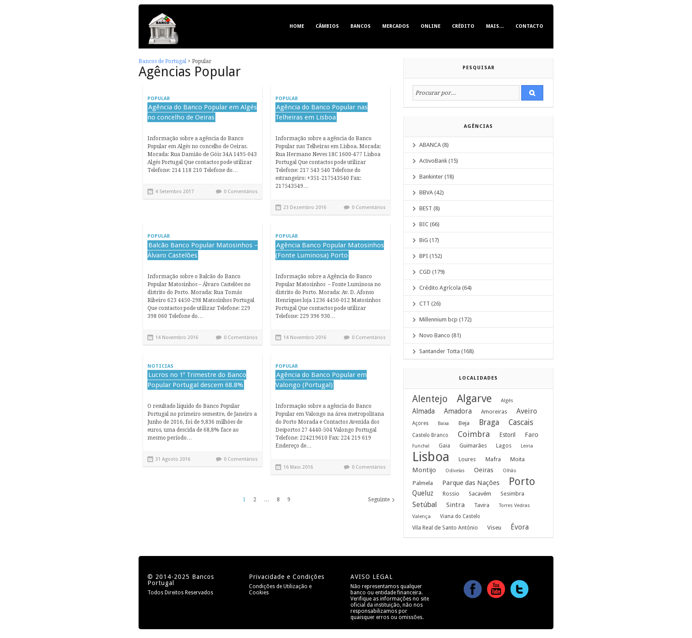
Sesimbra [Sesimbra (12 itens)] (512, 493)
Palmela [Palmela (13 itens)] (422, 482)
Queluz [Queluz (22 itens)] (422, 493)
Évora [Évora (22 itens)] (520, 527)
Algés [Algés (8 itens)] (507, 400)
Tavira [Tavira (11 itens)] (481, 505)
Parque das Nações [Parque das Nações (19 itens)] (471, 483)
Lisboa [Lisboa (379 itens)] (430, 456)
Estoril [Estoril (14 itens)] (507, 434)
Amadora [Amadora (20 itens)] (458, 411)
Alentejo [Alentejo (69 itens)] (430, 399)
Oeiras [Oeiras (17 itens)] (483, 470)
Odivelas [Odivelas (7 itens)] (455, 471)
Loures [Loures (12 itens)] (467, 459)
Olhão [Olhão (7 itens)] (509, 471)
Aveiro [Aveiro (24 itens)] (526, 411)
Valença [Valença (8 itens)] (421, 516)
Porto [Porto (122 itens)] (522, 481)
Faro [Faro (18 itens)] (531, 435)
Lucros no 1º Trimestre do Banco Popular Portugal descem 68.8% (196, 380)
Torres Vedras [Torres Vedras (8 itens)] (514, 505)
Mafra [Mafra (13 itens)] (493, 459)
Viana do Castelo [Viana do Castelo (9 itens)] (460, 516)
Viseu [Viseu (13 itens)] (494, 527)
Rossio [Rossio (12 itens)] (451, 493)
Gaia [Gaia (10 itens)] (444, 446)
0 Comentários (241, 191)
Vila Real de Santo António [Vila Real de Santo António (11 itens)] (445, 527)
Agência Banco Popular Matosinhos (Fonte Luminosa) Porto (329, 250)
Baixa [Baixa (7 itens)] (443, 423)
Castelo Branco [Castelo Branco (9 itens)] (430, 435)
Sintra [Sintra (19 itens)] (455, 505)
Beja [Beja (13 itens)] (464, 422)
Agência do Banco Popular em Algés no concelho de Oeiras (202, 112)
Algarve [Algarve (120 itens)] (474, 398)
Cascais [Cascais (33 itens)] (520, 422)
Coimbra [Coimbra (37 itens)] (474, 434)
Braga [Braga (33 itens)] (489, 422)
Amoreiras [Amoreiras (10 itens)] (494, 412)
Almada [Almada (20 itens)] (423, 411)
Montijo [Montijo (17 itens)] (424, 470)
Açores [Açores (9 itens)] (420, 423)
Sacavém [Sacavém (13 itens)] (480, 493)
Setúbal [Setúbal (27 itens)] (424, 504)
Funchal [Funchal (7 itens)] (420, 446)
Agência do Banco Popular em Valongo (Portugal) (321, 380)
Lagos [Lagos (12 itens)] (503, 445)
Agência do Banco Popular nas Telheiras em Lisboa (321, 112)
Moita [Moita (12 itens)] (517, 459)
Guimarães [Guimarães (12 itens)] (473, 445)
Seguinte (379, 499)
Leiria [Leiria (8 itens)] (527, 446)
